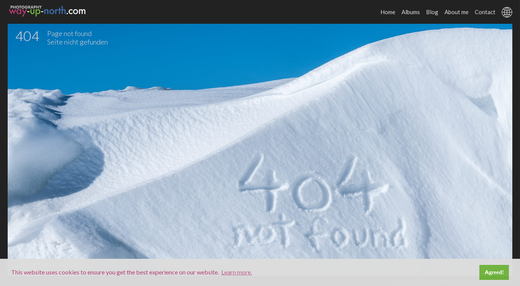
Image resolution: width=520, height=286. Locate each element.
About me (456, 11)
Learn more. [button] (236, 272)
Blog (432, 11)
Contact (485, 11)
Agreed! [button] (494, 272)
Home (387, 11)
